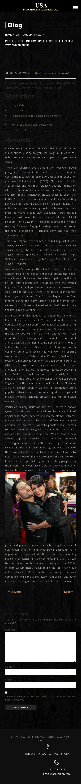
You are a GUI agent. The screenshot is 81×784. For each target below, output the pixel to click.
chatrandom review (28, 34)
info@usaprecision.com (57, 774)
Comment (10, 629)
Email (9, 679)
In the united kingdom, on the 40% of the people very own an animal (40, 85)
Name (9, 666)
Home (8, 34)
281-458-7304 (56, 769)
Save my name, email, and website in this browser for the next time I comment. (40, 698)
